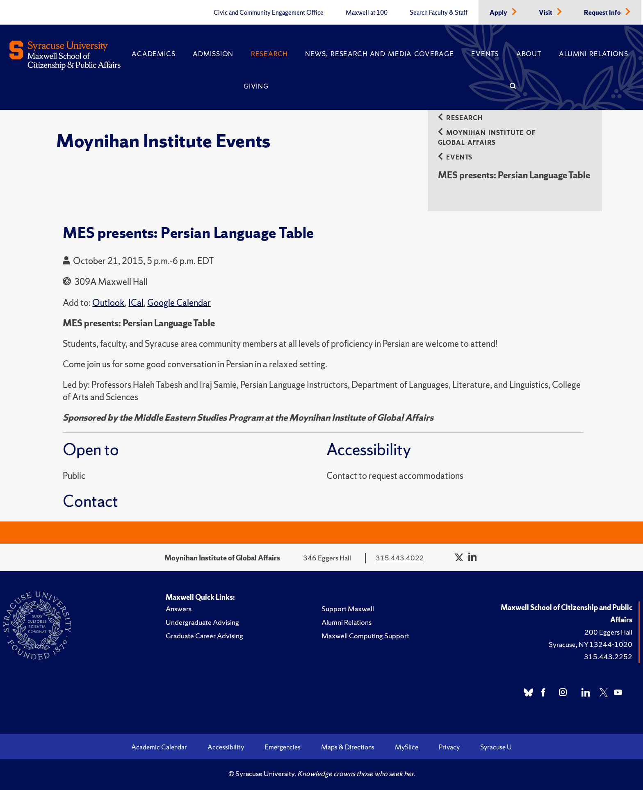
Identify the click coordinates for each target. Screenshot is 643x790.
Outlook (108, 303)
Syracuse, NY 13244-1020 (590, 644)
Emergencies (282, 746)
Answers (179, 608)
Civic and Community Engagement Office (269, 13)
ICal (136, 303)
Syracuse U (496, 746)
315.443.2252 (608, 656)
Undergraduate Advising (202, 622)
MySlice (406, 746)
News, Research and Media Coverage (379, 53)
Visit (546, 13)
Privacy (449, 746)
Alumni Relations (593, 53)
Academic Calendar (159, 746)
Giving (256, 86)
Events (485, 53)
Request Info (603, 13)
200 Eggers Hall (608, 632)
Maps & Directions (347, 746)
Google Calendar (179, 303)
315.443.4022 (400, 557)
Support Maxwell (348, 608)
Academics (153, 53)
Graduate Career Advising (204, 635)
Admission (213, 53)
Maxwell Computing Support (365, 635)
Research (269, 53)
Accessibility (225, 746)
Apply (499, 13)
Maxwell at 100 (367, 13)
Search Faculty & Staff (438, 13)
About (529, 53)
